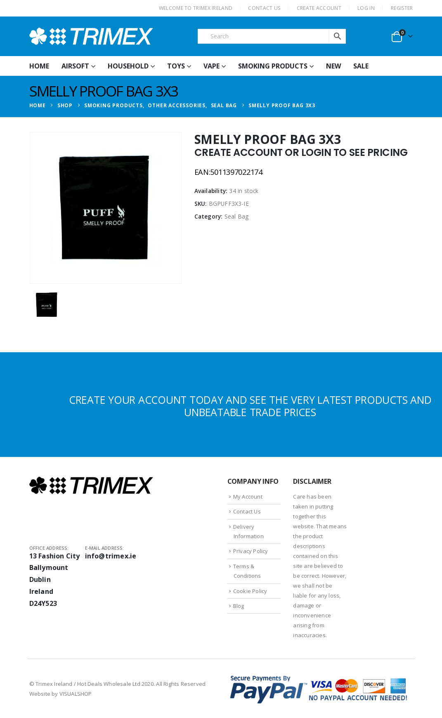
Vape (211, 66)
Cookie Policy (250, 591)
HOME (39, 66)
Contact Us (247, 511)
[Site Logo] (91, 36)
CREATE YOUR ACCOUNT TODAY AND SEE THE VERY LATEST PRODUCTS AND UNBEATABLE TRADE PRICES (250, 406)
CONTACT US (264, 8)
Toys (176, 66)
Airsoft (75, 66)
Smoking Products (272, 66)
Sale (361, 66)
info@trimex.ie (111, 555)
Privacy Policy (250, 551)
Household (128, 66)
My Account (247, 496)
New (333, 66)
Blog (238, 606)
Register (402, 8)
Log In (366, 8)
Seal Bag (237, 216)
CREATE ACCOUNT (319, 8)
